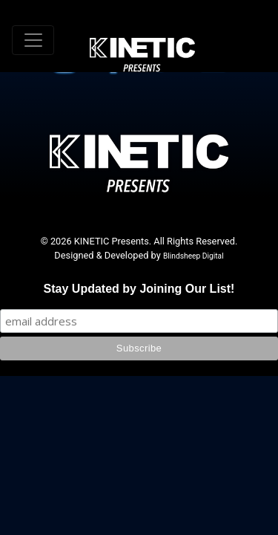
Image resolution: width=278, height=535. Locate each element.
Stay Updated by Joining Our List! (139, 288)
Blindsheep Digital (193, 256)
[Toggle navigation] (33, 40)
